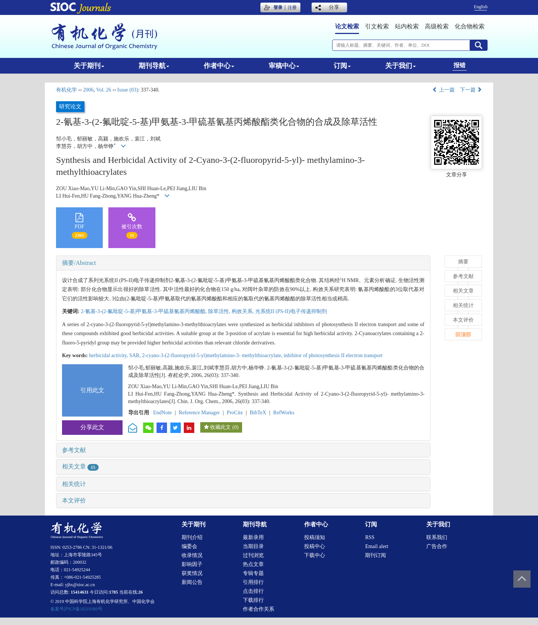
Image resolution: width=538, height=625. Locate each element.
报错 (460, 65)
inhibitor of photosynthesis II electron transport (333, 355)
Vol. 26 (103, 90)
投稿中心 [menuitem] (314, 546)
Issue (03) (127, 90)
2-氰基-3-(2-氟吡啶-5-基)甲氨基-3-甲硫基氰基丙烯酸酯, (144, 311)
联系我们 (436, 537)
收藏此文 (220, 427)
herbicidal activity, (109, 355)
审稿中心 (284, 65)
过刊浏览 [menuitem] (253, 555)
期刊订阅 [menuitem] (375, 555)
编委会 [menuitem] (189, 546)
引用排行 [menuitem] (253, 582)
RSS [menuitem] (369, 537)
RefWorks (283, 412)
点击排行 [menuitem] (253, 591)
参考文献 (74, 450)
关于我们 (400, 65)
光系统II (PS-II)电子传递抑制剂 (291, 311)
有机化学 (66, 90)
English (481, 6)
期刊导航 (154, 65)
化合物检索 (470, 26)
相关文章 (80, 466)
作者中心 (219, 65)
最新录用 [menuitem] (253, 537)
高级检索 (437, 26)
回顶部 (463, 334)
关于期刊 (89, 65)
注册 (292, 7)
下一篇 (471, 90)
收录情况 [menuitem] (192, 555)
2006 (88, 90)
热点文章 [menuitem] (253, 564)
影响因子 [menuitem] (192, 564)
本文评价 (74, 500)
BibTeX (258, 412)
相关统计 (74, 484)
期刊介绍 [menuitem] (192, 537)
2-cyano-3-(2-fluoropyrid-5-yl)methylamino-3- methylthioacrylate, (213, 355)
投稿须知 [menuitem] (314, 537)
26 (140, 592)
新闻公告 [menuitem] (192, 582)
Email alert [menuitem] (376, 546)
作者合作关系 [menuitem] (258, 609)
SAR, (135, 355)
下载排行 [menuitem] (253, 600)
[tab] (243, 263)
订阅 (342, 65)
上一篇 (443, 90)
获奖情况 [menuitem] (192, 573)
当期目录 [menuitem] (253, 546)
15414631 (80, 592)
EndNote (162, 412)
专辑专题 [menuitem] (253, 573)
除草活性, (220, 311)
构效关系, (243, 311)
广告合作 (436, 546)
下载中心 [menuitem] (314, 555)
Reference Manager (199, 412)
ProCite (235, 412)
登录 (277, 7)
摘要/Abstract (79, 263)
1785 (113, 592)
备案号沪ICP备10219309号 (76, 609)
